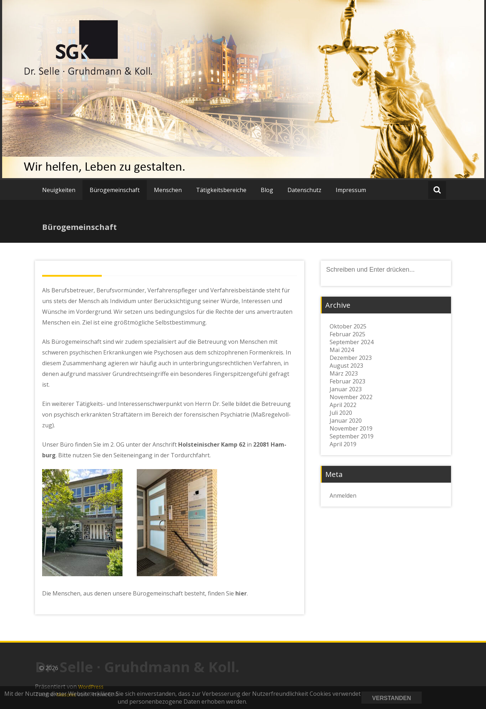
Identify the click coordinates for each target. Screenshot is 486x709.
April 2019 (343, 444)
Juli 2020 (341, 413)
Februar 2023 (347, 381)
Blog (267, 190)
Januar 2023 (346, 389)
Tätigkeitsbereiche (221, 190)
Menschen (168, 190)
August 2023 (346, 365)
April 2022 (343, 405)
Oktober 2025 (348, 326)
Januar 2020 (346, 420)
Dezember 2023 (351, 358)
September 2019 (352, 436)
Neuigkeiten (58, 190)
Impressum (351, 190)
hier (241, 593)
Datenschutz (304, 190)
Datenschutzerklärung (452, 698)
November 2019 (351, 428)
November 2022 (351, 397)
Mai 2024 (342, 350)
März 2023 (344, 373)
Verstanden (391, 698)
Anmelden (343, 495)
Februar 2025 (347, 334)
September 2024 (352, 342)
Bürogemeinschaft (115, 190)
